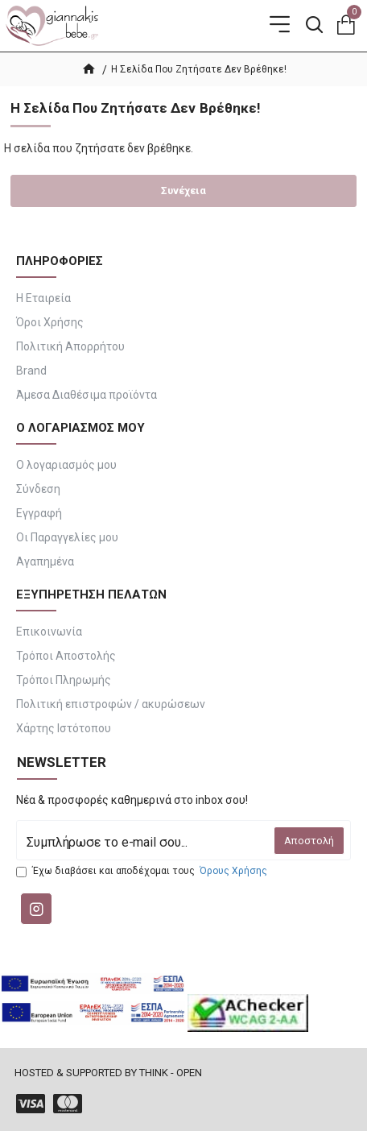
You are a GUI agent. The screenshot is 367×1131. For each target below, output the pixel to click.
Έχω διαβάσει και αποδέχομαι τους (143, 871)
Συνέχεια (183, 190)
